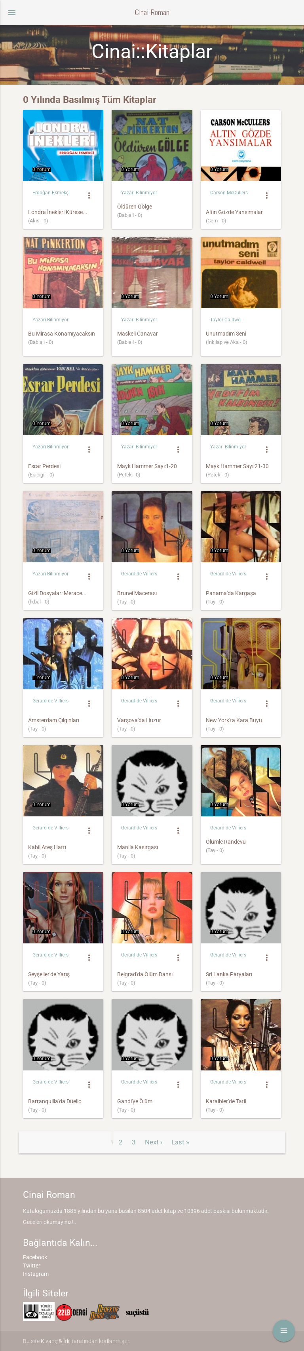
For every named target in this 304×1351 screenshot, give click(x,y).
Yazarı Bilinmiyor (139, 192)
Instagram (36, 1274)
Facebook (35, 1257)
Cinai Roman (152, 12)
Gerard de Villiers (139, 574)
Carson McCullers (229, 192)
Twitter (31, 1265)
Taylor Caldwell (226, 320)
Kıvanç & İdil (55, 1341)
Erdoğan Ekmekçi (51, 192)
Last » (180, 1142)
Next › (153, 1142)
